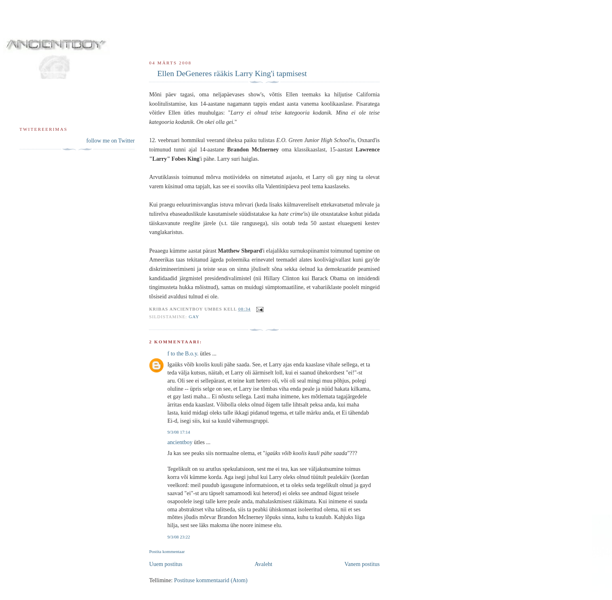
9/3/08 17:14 (178, 432)
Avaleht (263, 564)
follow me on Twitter (110, 140)
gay (194, 316)
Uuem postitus (165, 564)
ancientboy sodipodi (126, 34)
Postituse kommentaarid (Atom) (211, 580)
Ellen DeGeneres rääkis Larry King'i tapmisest (232, 73)
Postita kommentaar (167, 551)
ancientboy (179, 442)
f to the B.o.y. (182, 353)
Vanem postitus (362, 564)
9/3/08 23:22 (178, 536)
